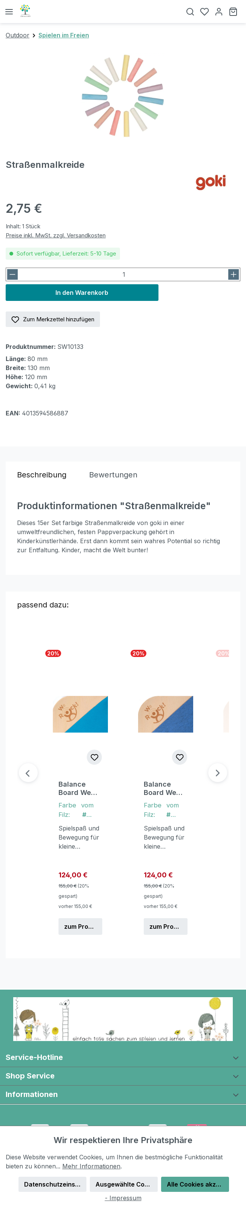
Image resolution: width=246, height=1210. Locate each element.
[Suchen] (190, 11)
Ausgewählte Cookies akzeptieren (126, 1184)
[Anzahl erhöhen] (233, 274)
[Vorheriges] (28, 772)
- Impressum (123, 1198)
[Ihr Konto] (219, 11)
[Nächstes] (217, 772)
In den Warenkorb (81, 292)
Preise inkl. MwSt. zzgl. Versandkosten (56, 235)
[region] (123, 95)
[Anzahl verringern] (12, 274)
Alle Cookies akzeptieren (198, 1184)
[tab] (42, 475)
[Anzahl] (124, 274)
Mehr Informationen (91, 1166)
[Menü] (9, 11)
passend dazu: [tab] (43, 604)
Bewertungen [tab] (113, 474)
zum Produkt (82, 926)
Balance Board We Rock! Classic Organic (74, 788)
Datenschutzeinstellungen (55, 1184)
